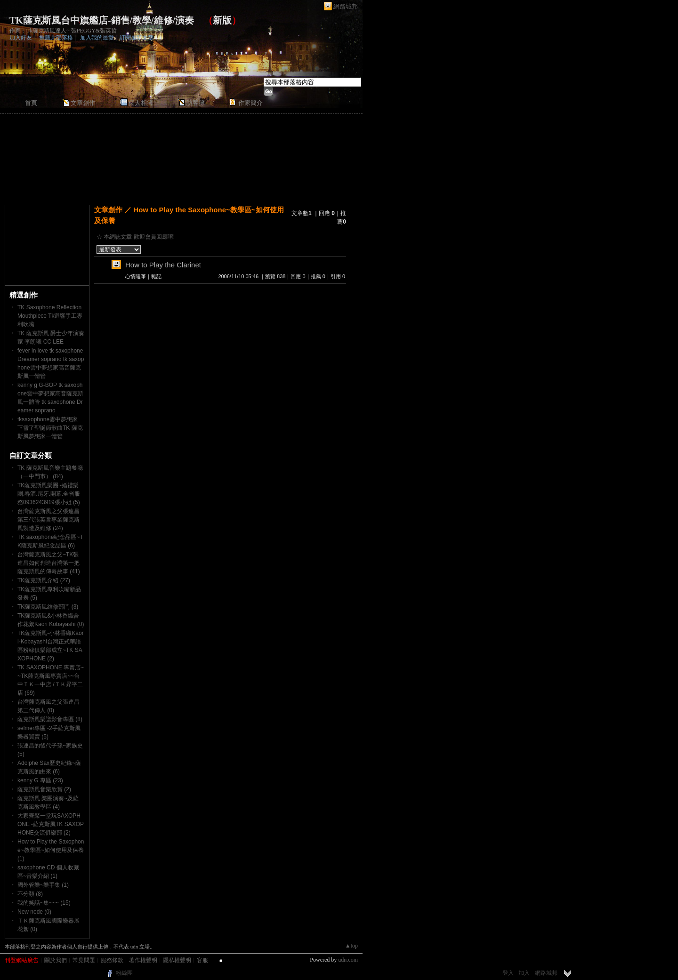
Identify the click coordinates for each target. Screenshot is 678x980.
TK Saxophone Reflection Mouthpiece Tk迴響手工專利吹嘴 (50, 316)
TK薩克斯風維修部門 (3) (47, 606)
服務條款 (112, 960)
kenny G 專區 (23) (40, 780)
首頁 (31, 102)
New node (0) (34, 911)
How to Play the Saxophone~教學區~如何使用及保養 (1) (50, 850)
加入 (524, 973)
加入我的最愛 (97, 37)
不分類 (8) (30, 894)
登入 (508, 973)
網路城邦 (345, 6)
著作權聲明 (143, 960)
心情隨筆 (135, 276)
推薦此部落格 (56, 37)
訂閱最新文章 (136, 37)
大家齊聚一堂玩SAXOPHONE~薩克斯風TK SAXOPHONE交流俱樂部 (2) (50, 824)
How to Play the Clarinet (163, 265)
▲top (351, 945)
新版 (222, 20)
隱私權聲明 (177, 960)
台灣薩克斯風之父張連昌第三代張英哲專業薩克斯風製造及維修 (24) (48, 519)
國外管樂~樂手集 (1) (43, 885)
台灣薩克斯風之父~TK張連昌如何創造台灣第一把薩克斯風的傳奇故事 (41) (48, 563)
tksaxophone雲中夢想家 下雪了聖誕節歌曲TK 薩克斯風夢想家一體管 (50, 428)
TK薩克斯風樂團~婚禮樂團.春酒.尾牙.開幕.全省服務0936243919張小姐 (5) (48, 494)
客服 (202, 960)
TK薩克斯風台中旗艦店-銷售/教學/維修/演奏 (101, 20)
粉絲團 (124, 973)
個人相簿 (141, 102)
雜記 (156, 276)
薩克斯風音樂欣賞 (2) (44, 789)
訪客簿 (195, 102)
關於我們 (55, 960)
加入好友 (20, 37)
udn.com (348, 959)
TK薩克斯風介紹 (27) (43, 580)
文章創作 (83, 102)
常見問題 (84, 960)
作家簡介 (250, 102)
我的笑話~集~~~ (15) (44, 903)
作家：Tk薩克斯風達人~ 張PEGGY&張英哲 (63, 30)
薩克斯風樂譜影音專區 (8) (49, 719)
